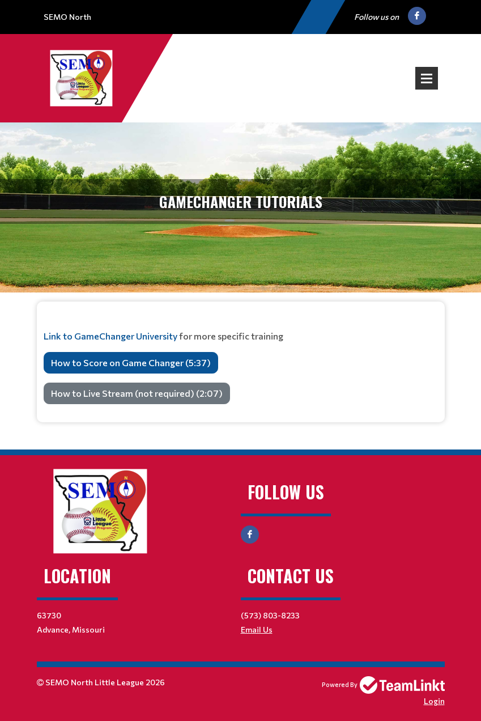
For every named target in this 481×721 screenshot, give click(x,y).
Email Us (257, 629)
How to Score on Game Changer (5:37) (131, 362)
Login (434, 701)
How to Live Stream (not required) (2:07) (137, 393)
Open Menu (426, 78)
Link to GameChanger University (110, 335)
